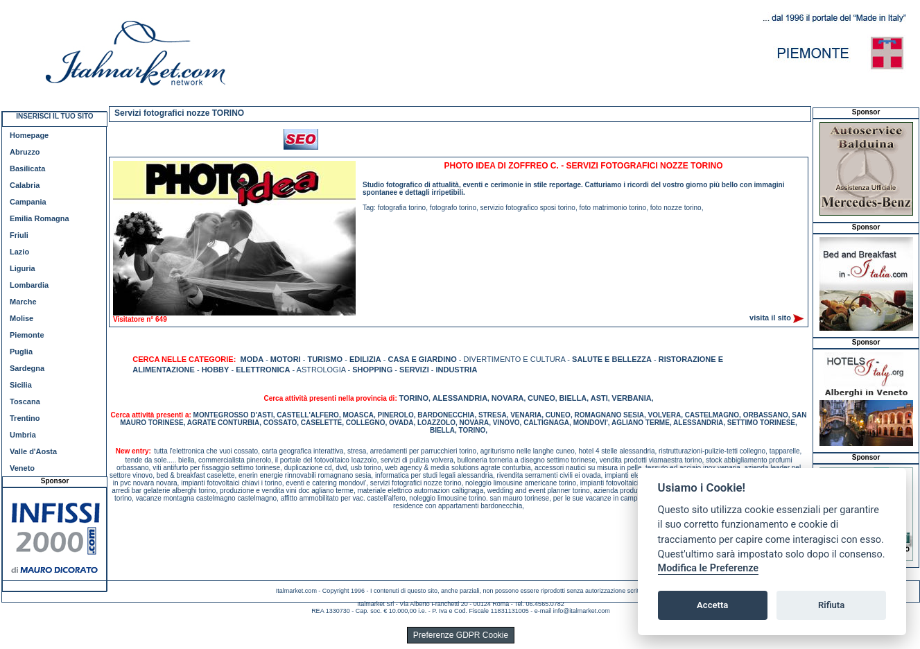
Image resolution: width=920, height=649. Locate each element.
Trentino (25, 418)
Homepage (29, 135)
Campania (28, 202)
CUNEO (541, 398)
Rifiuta (831, 605)
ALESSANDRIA (460, 398)
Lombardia (29, 285)
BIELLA (573, 398)
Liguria (22, 268)
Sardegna (27, 368)
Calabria (25, 185)
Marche (23, 301)
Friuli (19, 235)
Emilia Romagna (39, 218)
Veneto (22, 468)
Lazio (19, 252)
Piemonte (27, 335)
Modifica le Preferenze (708, 568)
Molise (21, 318)
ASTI (599, 398)
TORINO (414, 398)
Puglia (21, 351)
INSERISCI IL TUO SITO (54, 116)
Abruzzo (25, 152)
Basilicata (27, 168)
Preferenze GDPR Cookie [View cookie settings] (460, 635)
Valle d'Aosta (33, 451)
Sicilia (21, 385)
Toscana (25, 401)
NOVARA (508, 398)
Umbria (23, 435)
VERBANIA (631, 398)
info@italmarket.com (581, 610)
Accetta (712, 605)
